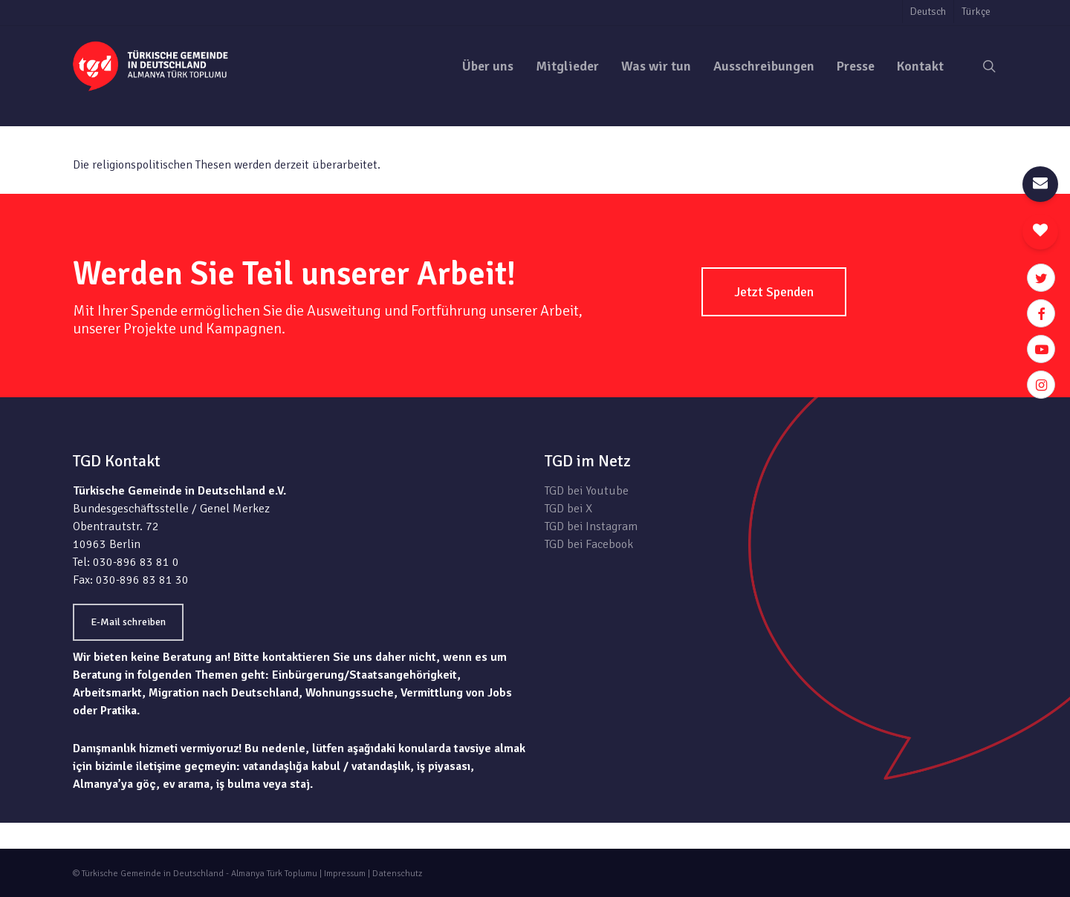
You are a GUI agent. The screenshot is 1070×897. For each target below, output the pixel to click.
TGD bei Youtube (587, 490)
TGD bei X (568, 508)
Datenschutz (397, 873)
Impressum (345, 873)
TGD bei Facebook (589, 544)
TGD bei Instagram (591, 526)
